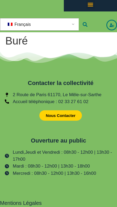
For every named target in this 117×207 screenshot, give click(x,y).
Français (19, 24)
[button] (90, 4)
